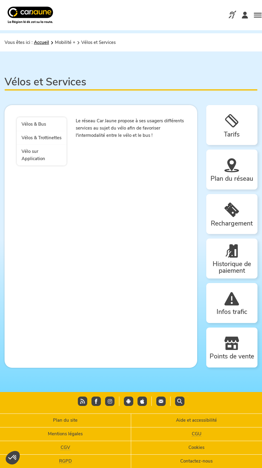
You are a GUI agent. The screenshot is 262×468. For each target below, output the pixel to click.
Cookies (196, 447)
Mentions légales (65, 434)
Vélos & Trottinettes (41, 138)
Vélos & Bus (34, 124)
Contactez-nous (196, 461)
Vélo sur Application (33, 155)
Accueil (41, 42)
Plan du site (65, 420)
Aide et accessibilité (196, 420)
